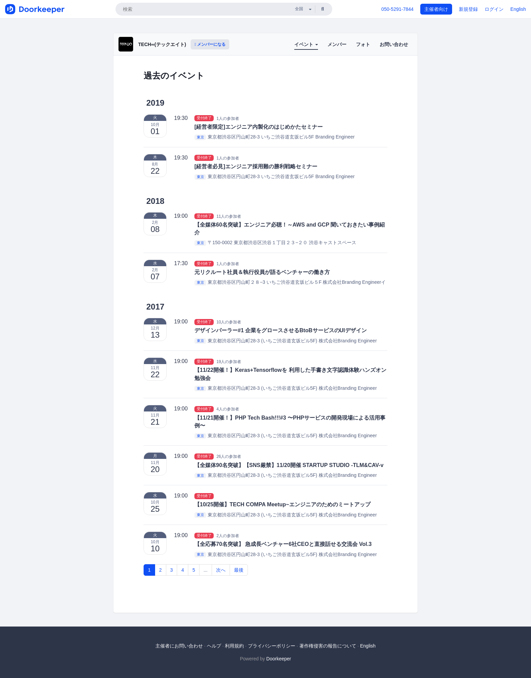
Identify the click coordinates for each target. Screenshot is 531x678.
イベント (306, 44)
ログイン (494, 9)
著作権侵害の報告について (327, 646)
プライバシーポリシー (271, 646)
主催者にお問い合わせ (179, 646)
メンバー (336, 44)
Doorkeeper (278, 658)
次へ (221, 570)
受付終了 (204, 118)
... (206, 570)
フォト (363, 44)
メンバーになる (210, 44)
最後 (238, 570)
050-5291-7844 (397, 9)
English (518, 9)
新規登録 (468, 9)
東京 (200, 137)
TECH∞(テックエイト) (162, 44)
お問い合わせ (394, 44)
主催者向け (436, 9)
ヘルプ (214, 646)
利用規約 (234, 646)
